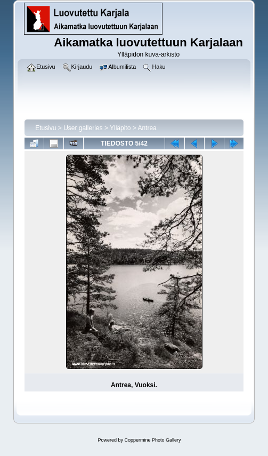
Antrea (146, 128)
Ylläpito (120, 128)
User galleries (82, 128)
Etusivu (45, 128)
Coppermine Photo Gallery (152, 440)
